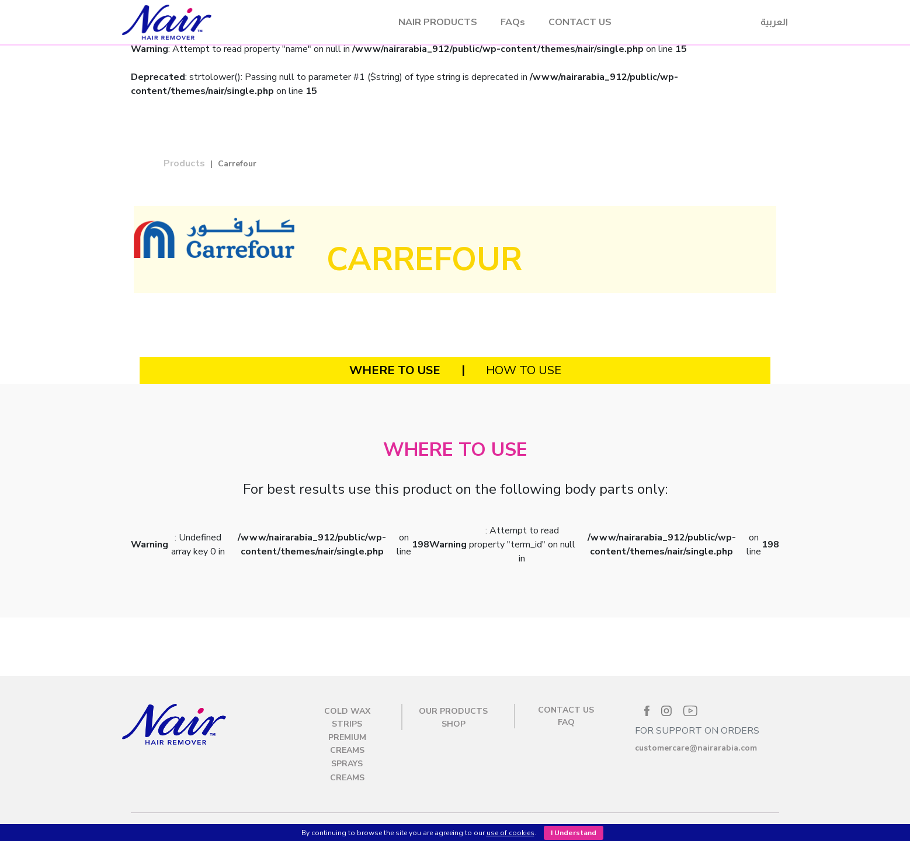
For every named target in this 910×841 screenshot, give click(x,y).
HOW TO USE (523, 370)
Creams (347, 777)
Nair (234, 22)
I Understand (573, 832)
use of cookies (510, 832)
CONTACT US (580, 22)
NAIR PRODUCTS (437, 22)
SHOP (454, 724)
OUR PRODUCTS (453, 711)
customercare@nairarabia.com (696, 747)
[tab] (395, 370)
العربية (774, 22)
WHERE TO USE (394, 370)
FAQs (513, 22)
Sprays (347, 763)
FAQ (566, 722)
